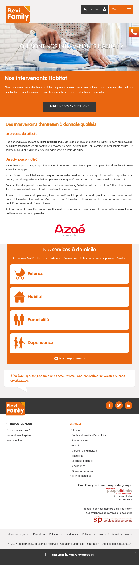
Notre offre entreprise (19, 435)
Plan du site (40, 534)
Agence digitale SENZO (116, 543)
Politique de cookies (94, 534)
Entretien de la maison (84, 451)
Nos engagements (80, 476)
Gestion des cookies (120, 534)
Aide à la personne (82, 471)
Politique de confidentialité (64, 534)
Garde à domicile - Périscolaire (89, 435)
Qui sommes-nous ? (18, 430)
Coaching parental (82, 461)
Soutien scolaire (80, 440)
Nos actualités (15, 440)
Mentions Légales (17, 534)
